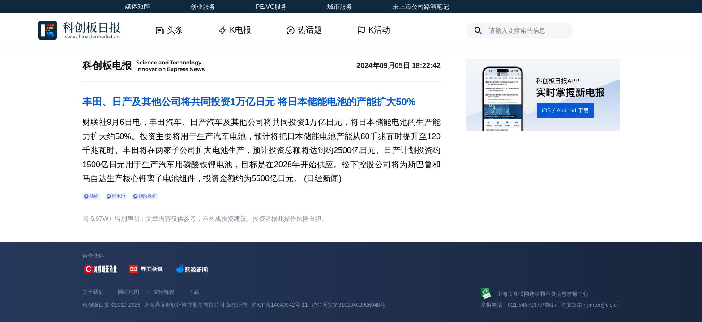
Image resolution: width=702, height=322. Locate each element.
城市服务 (339, 6)
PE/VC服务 (271, 6)
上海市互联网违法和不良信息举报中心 (542, 294)
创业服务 (202, 6)
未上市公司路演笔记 (421, 6)
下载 (193, 292)
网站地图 (128, 292)
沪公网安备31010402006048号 (348, 305)
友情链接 (164, 292)
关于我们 (93, 292)
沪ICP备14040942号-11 (279, 305)
